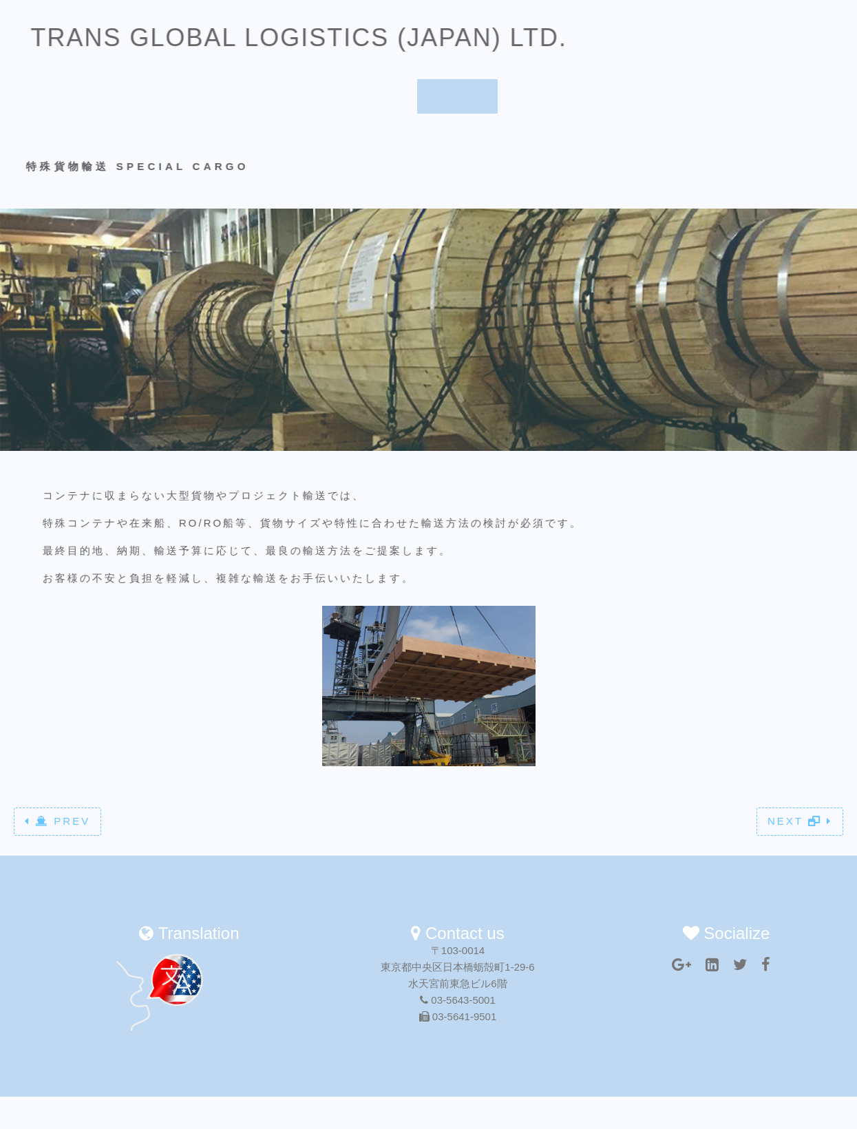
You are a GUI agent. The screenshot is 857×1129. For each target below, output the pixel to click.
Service (457, 49)
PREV (57, 821)
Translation (679, 49)
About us (375, 49)
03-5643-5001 (458, 1000)
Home (300, 49)
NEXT (800, 821)
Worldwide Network (565, 49)
